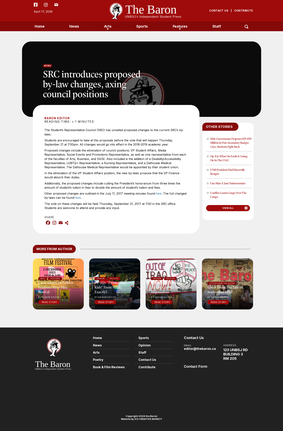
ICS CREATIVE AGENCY (148, 418)
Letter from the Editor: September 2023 (225, 289)
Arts (107, 26)
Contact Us (148, 359)
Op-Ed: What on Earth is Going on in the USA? (228, 158)
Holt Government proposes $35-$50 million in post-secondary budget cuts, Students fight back (231, 143)
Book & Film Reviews (109, 366)
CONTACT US (218, 10)
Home (39, 26)
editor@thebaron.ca (200, 348)
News (74, 26)
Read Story (49, 301)
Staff (216, 26)
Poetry (98, 359)
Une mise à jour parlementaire (227, 183)
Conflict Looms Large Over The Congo (228, 195)
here (159, 193)
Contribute (147, 366)
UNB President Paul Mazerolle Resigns (227, 172)
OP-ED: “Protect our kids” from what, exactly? (110, 287)
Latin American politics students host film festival (55, 287)
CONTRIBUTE (243, 10)
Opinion (145, 345)
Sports (142, 26)
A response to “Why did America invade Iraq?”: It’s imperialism (170, 287)
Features (180, 26)
